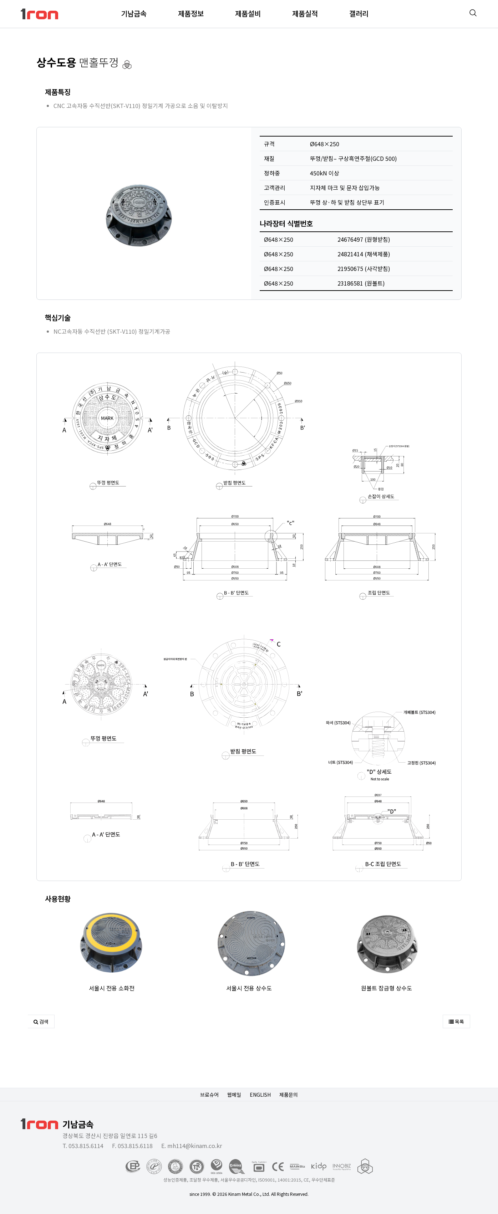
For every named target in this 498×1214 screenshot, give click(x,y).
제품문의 (288, 1094)
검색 (41, 1021)
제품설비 (248, 13)
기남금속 (134, 13)
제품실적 (305, 13)
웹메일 (234, 1094)
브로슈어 (209, 1094)
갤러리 (359, 13)
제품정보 (191, 13)
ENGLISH (260, 1094)
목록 (456, 1021)
